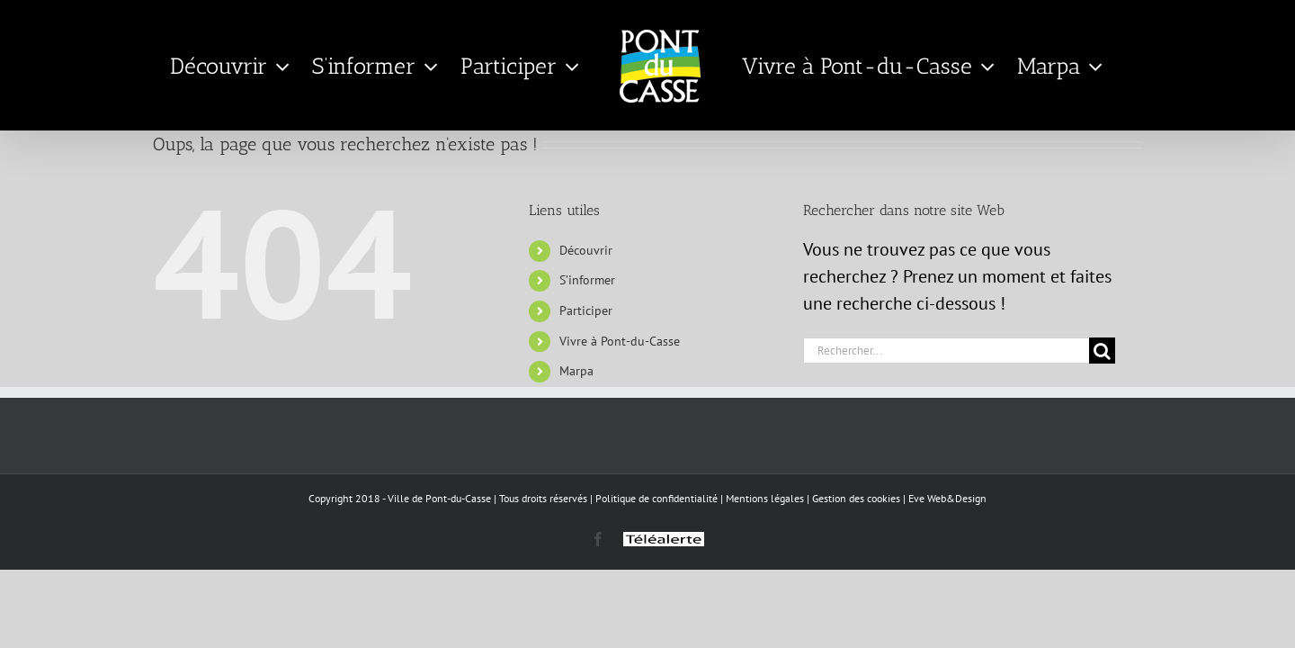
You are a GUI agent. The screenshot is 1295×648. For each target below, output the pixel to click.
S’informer (587, 280)
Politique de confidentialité (656, 498)
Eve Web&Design (947, 498)
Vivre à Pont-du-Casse (619, 341)
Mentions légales (765, 498)
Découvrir (585, 250)
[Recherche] (1102, 351)
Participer (585, 310)
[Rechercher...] (946, 351)
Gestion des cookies (856, 498)
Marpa (576, 371)
